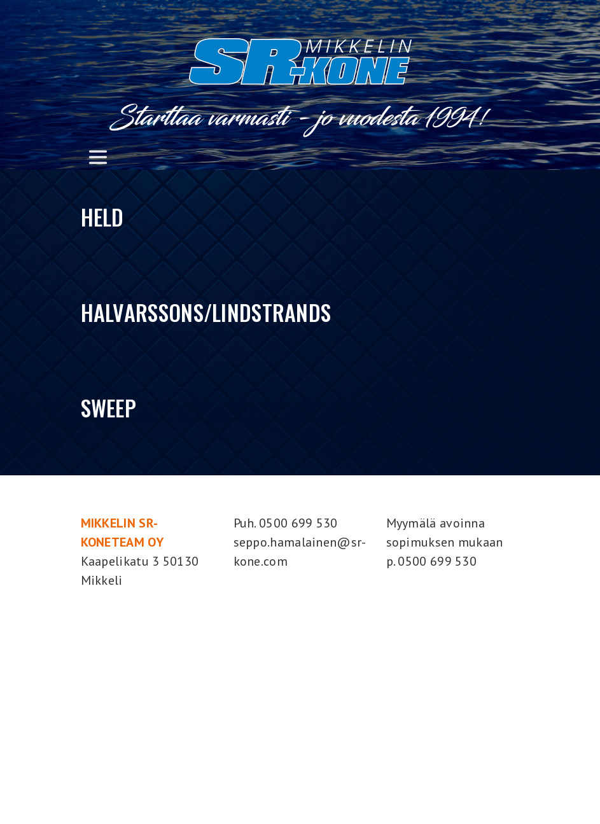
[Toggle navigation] (98, 157)
